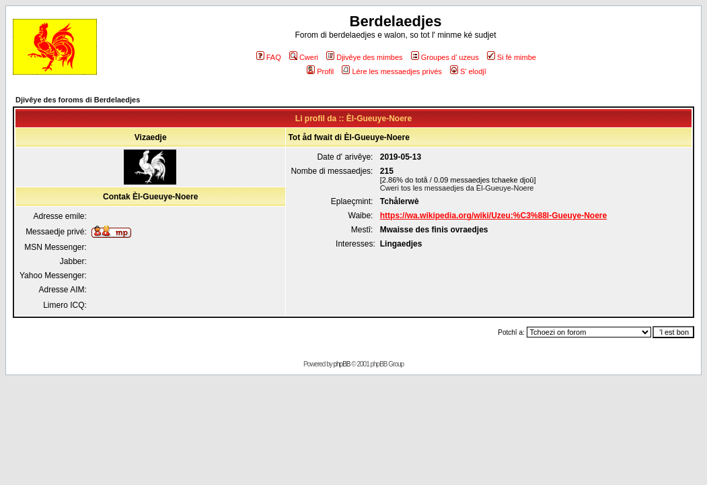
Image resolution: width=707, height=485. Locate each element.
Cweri (303, 57)
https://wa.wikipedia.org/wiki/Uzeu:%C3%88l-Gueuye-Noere (493, 215)
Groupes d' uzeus (445, 57)
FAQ (268, 57)
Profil (320, 71)
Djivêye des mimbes (364, 57)
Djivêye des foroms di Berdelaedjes (77, 100)
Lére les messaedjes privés (391, 71)
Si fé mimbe (511, 57)
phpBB (342, 364)
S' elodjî (468, 71)
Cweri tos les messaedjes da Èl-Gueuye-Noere (457, 188)
